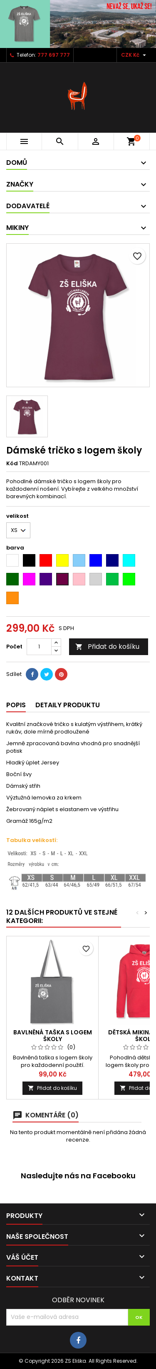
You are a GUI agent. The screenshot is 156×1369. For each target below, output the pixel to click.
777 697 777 (53, 54)
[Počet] (39, 646)
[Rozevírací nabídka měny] (134, 55)
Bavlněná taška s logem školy (52, 1035)
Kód (12, 463)
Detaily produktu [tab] (67, 705)
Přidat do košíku (107, 646)
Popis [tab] (16, 705)
